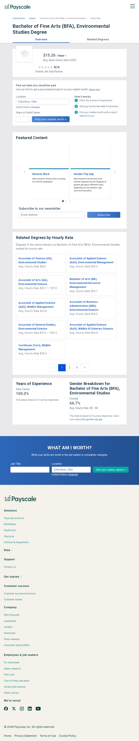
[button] (41, 39)
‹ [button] (24, 171)
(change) (35, 107)
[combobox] (43, 102)
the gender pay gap (92, 419)
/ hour (60, 55)
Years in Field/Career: (28, 112)
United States (19, 18)
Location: (21, 96)
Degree (32, 18)
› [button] (115, 171)
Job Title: (15, 463)
